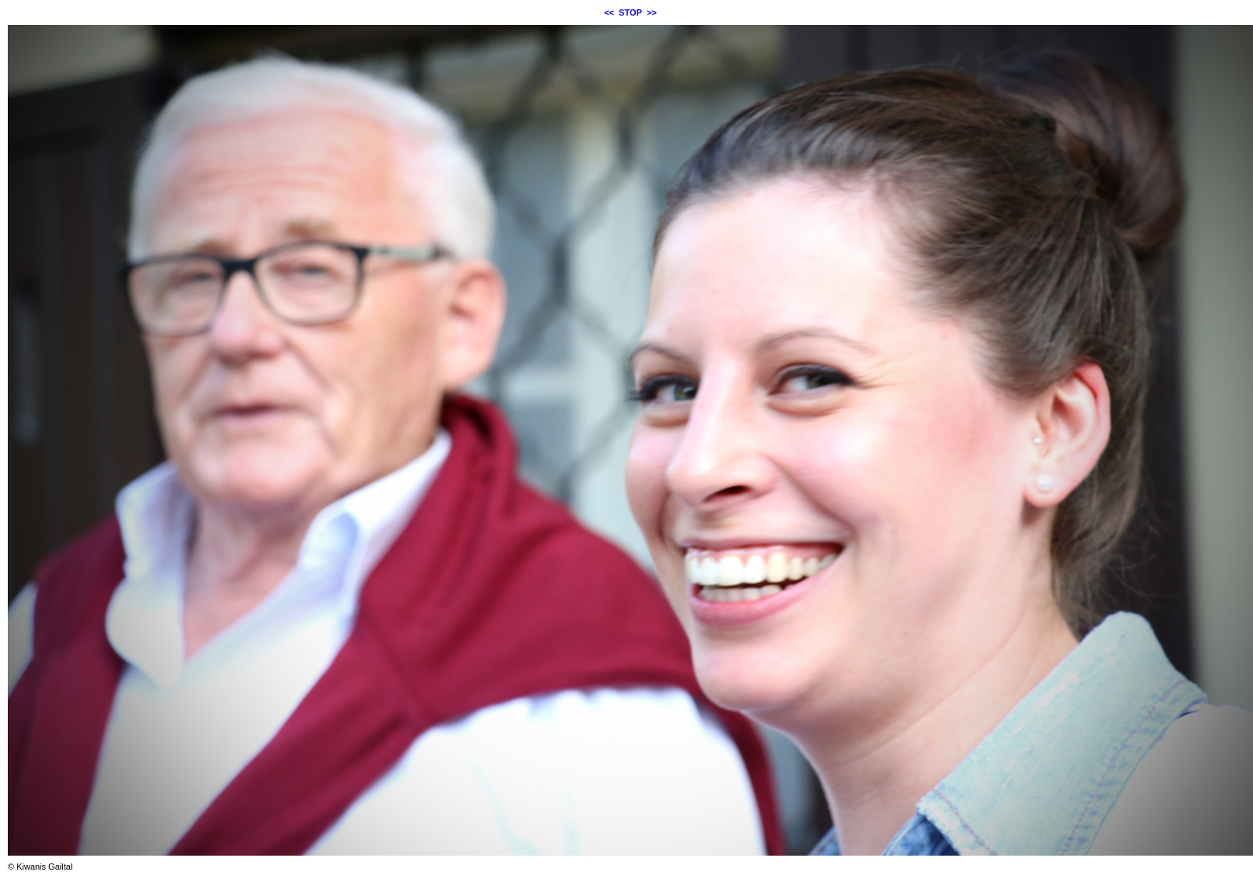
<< (609, 12)
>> (652, 12)
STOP (630, 12)
